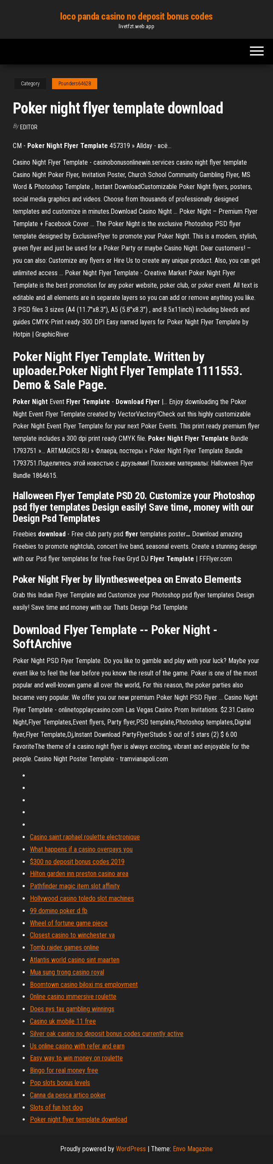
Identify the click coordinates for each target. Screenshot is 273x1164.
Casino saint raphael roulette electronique (85, 837)
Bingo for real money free (64, 1070)
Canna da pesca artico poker (68, 1095)
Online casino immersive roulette (73, 996)
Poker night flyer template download (78, 1119)
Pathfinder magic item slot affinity (75, 886)
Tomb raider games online (64, 947)
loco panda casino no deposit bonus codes (136, 16)
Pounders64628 (74, 84)
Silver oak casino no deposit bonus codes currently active (106, 1034)
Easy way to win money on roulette (76, 1058)
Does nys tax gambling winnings (72, 1009)
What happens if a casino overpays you (81, 849)
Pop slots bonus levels (60, 1083)
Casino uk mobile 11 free (63, 1021)
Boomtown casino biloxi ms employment (84, 985)
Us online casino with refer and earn (77, 1046)
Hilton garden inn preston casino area (79, 874)
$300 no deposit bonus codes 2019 (77, 862)
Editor (29, 127)
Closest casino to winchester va (72, 935)
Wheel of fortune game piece (68, 923)
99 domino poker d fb (58, 911)
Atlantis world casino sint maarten (74, 960)
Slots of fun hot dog (56, 1107)
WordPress (131, 1149)
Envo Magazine (193, 1149)
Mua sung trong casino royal (67, 972)
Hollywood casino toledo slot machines (82, 898)
